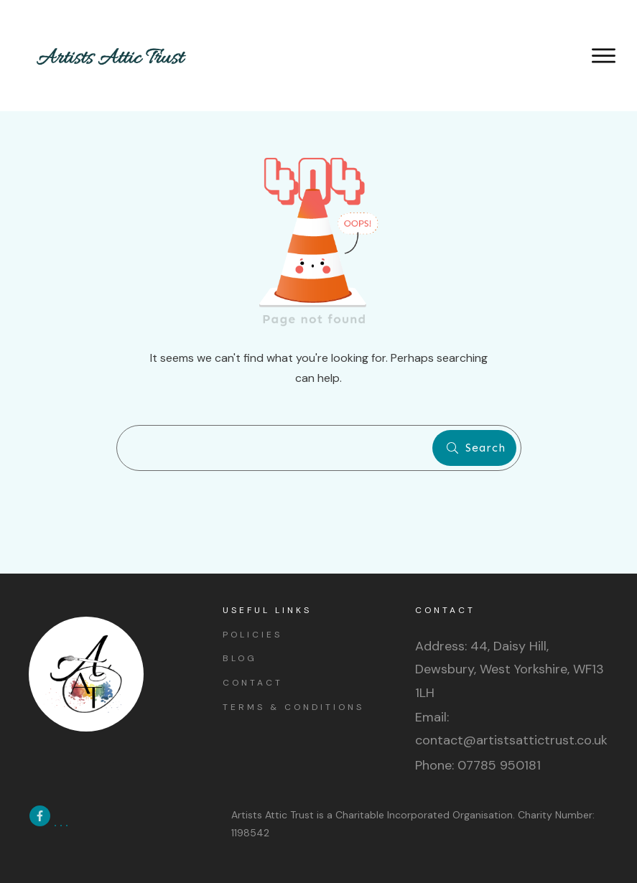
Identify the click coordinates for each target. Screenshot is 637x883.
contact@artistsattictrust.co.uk (511, 740)
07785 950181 (499, 765)
